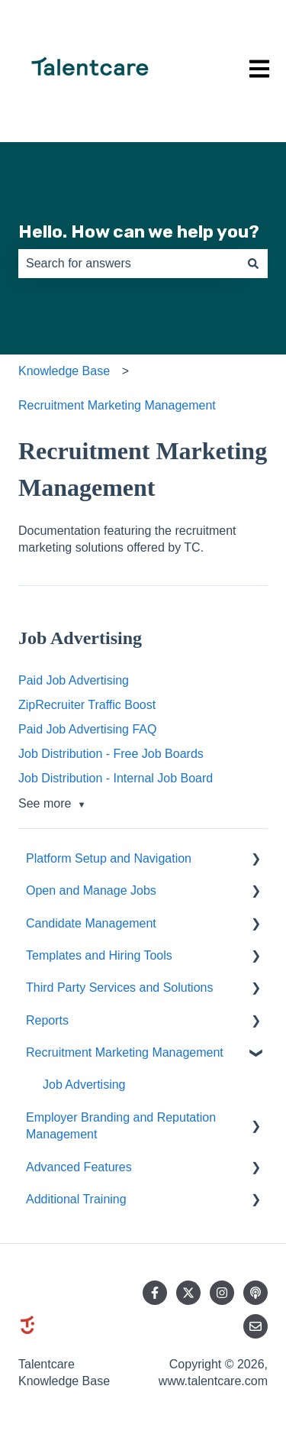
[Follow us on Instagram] (222, 1292)
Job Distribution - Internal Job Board (115, 778)
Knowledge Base (64, 370)
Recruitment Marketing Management (117, 405)
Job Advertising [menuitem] (84, 1084)
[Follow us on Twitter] (188, 1292)
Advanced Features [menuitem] (79, 1167)
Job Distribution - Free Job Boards (111, 753)
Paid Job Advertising (73, 680)
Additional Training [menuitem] (76, 1199)
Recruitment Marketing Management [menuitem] (124, 1052)
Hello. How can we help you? (138, 231)
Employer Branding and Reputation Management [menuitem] (121, 1126)
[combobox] (128, 263)
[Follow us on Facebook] (155, 1292)
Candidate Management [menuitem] (91, 923)
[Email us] (255, 1326)
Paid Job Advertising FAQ (87, 729)
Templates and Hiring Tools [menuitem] (99, 955)
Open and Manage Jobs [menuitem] (91, 890)
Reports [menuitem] (47, 1020)
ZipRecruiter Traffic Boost (87, 704)
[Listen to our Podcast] (255, 1292)
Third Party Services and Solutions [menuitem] (119, 987)
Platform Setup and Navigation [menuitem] (108, 858)
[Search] (253, 263)
